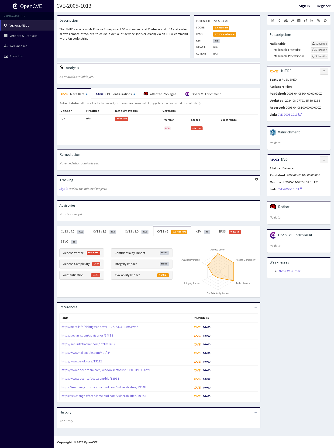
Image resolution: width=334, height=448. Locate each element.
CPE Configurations (115, 94)
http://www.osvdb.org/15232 (82, 361)
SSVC (69, 241)
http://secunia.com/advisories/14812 (87, 335)
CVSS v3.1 (105, 231)
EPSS (230, 231)
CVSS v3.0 (136, 231)
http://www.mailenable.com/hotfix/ (86, 353)
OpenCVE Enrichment (203, 94)
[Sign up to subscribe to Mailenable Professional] (319, 56)
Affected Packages (160, 94)
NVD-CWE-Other (289, 271)
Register (324, 5)
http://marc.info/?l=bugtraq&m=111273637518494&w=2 (100, 327)
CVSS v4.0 (72, 231)
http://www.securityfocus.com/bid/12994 (90, 378)
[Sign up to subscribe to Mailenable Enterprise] (319, 49)
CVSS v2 (172, 231)
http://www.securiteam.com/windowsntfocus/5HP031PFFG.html (106, 370)
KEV (203, 231)
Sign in (304, 5)
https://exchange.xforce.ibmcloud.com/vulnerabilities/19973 (104, 396)
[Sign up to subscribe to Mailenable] (319, 43)
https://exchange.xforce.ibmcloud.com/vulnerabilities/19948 (104, 387)
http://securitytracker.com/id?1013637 (88, 344)
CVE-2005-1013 (73, 5)
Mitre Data (74, 94)
